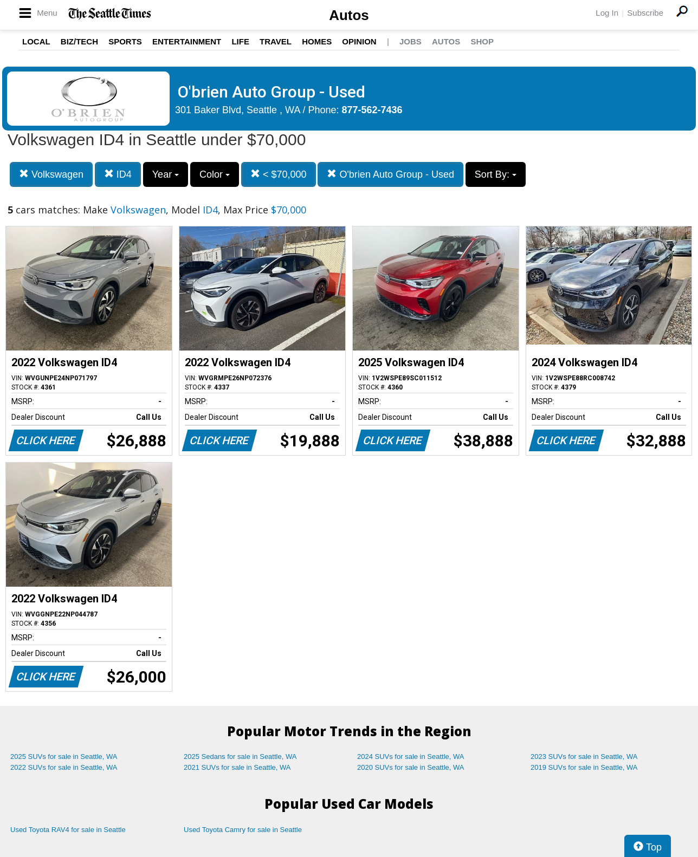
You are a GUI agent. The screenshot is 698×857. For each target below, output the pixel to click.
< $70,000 (278, 174)
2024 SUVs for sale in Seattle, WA (410, 756)
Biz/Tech (79, 41)
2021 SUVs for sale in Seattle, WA (237, 767)
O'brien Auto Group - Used (390, 174)
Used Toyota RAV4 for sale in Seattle (68, 830)
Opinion (359, 41)
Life (240, 41)
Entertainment (186, 41)
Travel (276, 41)
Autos (349, 15)
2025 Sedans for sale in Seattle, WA (240, 756)
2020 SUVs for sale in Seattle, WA (410, 767)
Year (165, 174)
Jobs (410, 41)
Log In (607, 12)
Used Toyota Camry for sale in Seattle (243, 830)
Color (214, 174)
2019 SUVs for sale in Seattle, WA (584, 767)
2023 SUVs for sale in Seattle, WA (584, 756)
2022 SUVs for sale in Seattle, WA (64, 767)
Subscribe (645, 12)
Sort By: (495, 174)
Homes (317, 41)
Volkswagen (51, 174)
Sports (125, 41)
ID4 (118, 174)
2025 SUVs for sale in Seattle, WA (64, 756)
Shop (482, 41)
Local (36, 41)
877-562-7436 (372, 110)
